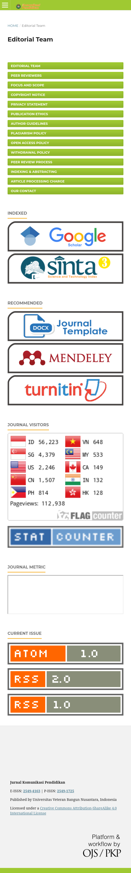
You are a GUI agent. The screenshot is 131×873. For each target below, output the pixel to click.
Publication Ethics (29, 114)
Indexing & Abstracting (34, 172)
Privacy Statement (29, 104)
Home (13, 26)
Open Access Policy (30, 143)
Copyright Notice (28, 95)
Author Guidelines (29, 123)
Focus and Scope (27, 85)
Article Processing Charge (38, 181)
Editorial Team (25, 66)
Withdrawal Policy (30, 152)
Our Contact (23, 191)
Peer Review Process (31, 162)
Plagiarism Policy (28, 133)
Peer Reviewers (26, 75)
